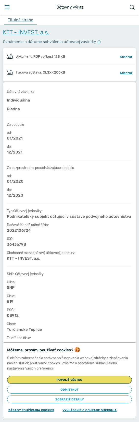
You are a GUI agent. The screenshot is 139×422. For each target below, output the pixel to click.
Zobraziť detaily (69, 399)
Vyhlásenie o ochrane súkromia (90, 410)
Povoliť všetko (69, 380)
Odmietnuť (70, 389)
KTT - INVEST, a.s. (26, 32)
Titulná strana (20, 20)
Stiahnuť (126, 57)
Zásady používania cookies (31, 410)
